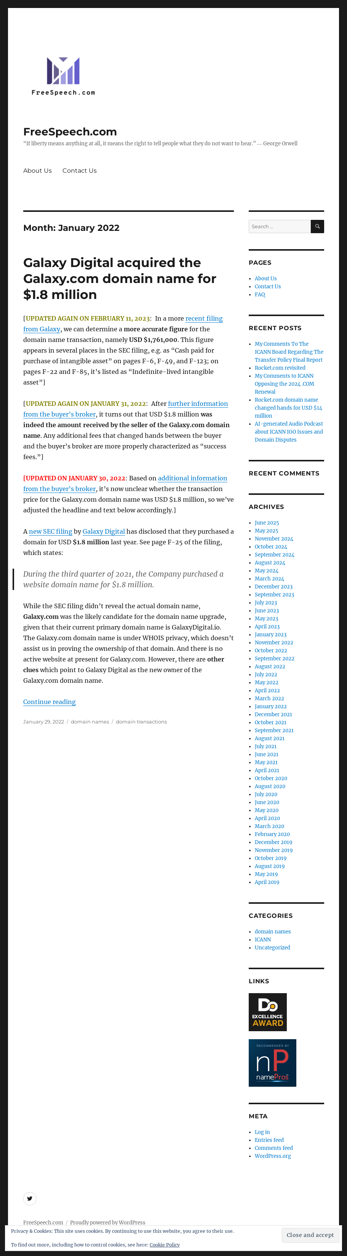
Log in (262, 1132)
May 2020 (266, 810)
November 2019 (274, 850)
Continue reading (49, 702)
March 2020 (269, 826)
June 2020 (267, 802)
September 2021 (274, 730)
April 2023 (267, 626)
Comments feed (274, 1148)
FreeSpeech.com (70, 131)
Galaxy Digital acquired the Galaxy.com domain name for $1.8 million (119, 278)
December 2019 (274, 842)
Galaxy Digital (104, 531)
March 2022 (269, 698)
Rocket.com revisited (280, 368)
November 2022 (274, 642)
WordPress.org (273, 1156)
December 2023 (274, 586)
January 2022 (271, 706)
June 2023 (267, 610)
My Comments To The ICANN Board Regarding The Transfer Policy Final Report (289, 352)
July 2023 (266, 602)
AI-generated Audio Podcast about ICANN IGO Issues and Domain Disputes (289, 432)
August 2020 (270, 786)
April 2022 (267, 690)
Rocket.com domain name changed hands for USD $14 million (288, 408)
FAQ (260, 294)
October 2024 (271, 547)
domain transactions (141, 722)
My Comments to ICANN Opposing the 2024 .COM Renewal (284, 384)
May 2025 (266, 531)
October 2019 (271, 858)
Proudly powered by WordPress (108, 1222)
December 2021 (273, 714)
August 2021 (270, 738)
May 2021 (266, 762)
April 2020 (267, 818)
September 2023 (274, 594)
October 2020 (271, 778)
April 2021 (267, 770)
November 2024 (274, 539)
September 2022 (274, 658)
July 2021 (266, 746)
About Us (37, 170)
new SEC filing (50, 531)
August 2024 (270, 563)
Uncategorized (272, 947)
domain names (90, 722)
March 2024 (269, 579)
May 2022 (266, 682)
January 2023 (270, 634)
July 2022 (266, 674)
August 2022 (270, 666)
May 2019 (266, 874)
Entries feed (269, 1140)
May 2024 (266, 571)
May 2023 (266, 618)
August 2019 (270, 866)
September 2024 (274, 555)
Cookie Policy (165, 1245)
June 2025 (267, 523)
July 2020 (266, 794)
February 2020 (272, 834)
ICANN (263, 939)
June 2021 (266, 754)
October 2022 (271, 650)
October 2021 (270, 722)
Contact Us (79, 170)
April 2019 (267, 882)
